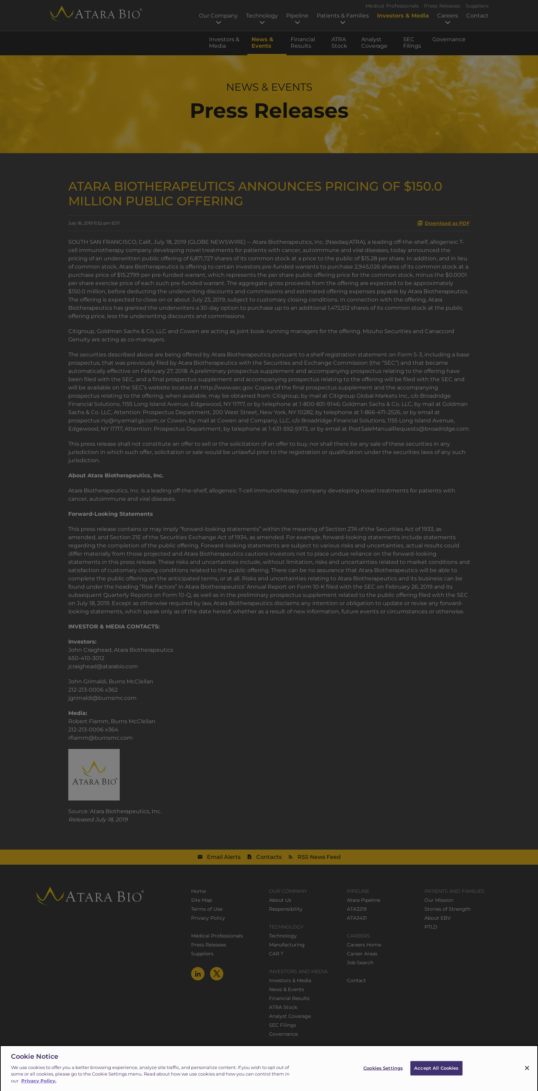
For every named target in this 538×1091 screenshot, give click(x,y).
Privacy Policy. (38, 1085)
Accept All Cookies (436, 1072)
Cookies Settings (383, 1072)
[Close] (527, 1072)
